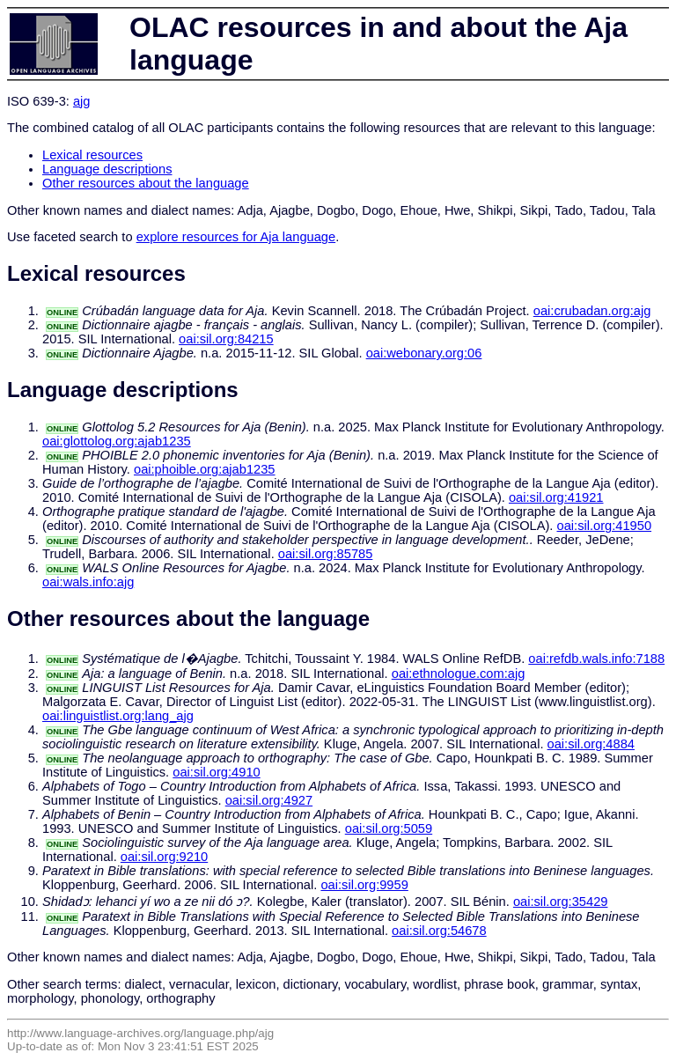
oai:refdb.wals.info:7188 (596, 658)
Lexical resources (92, 155)
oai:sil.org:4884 (591, 744)
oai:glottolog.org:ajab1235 (116, 441)
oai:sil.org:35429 (560, 901)
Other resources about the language (145, 183)
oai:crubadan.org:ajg (592, 311)
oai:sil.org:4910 (216, 772)
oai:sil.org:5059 (388, 828)
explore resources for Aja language (236, 237)
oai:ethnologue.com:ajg (458, 673)
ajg (82, 101)
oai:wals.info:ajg (88, 582)
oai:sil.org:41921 (556, 497)
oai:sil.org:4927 (268, 800)
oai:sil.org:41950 (604, 526)
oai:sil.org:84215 (226, 339)
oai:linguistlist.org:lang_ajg (118, 716)
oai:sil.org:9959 (364, 885)
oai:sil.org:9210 (164, 857)
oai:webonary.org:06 (424, 353)
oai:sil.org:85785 (325, 554)
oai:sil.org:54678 (439, 931)
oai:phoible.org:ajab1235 (205, 469)
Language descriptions (107, 169)
